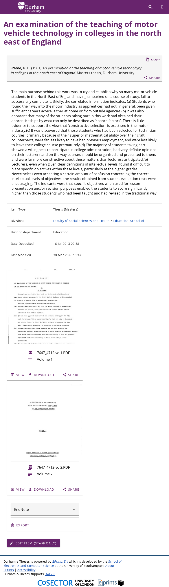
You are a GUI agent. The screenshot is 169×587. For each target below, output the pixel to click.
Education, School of (128, 221)
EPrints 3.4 (60, 561)
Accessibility (26, 570)
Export (22, 525)
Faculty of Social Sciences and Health (81, 221)
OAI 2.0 (50, 574)
